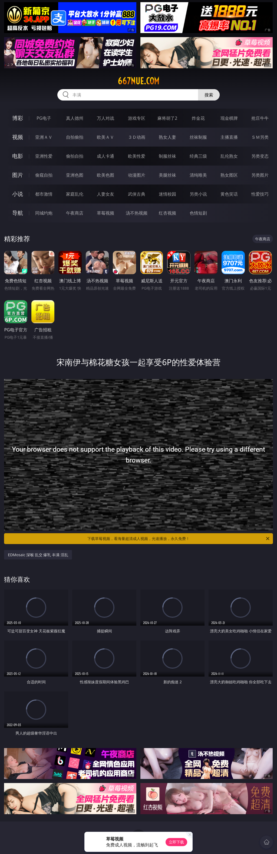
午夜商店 (74, 213)
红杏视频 (167, 213)
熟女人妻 (167, 137)
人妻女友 (105, 194)
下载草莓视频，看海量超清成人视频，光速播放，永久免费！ (178, 538)
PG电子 (44, 118)
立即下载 (176, 842)
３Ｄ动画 (136, 137)
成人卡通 (105, 156)
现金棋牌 (229, 118)
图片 (17, 175)
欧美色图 (105, 175)
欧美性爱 (136, 156)
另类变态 (260, 156)
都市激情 (43, 194)
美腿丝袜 (167, 175)
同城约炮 (43, 213)
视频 (17, 137)
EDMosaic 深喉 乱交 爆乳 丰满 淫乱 (38, 554)
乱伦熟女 (229, 156)
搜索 (209, 95)
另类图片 (260, 175)
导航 (17, 212)
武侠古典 (136, 194)
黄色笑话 (229, 194)
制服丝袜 (167, 156)
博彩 (17, 118)
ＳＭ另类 (260, 137)
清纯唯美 (198, 175)
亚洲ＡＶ (43, 137)
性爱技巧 (260, 194)
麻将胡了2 (167, 118)
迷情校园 (167, 194)
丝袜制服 (198, 137)
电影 (17, 156)
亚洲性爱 (43, 156)
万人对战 (105, 118)
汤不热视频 (136, 213)
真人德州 (74, 118)
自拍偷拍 (74, 137)
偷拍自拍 (74, 156)
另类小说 (198, 194)
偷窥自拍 (43, 175)
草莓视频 (105, 213)
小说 (17, 194)
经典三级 (198, 156)
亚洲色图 (74, 175)
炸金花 (198, 118)
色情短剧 (198, 213)
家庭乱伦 (74, 194)
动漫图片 (136, 175)
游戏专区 (136, 118)
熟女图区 (229, 175)
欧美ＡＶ (105, 137)
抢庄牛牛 (260, 118)
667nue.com (138, 81)
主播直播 (229, 137)
